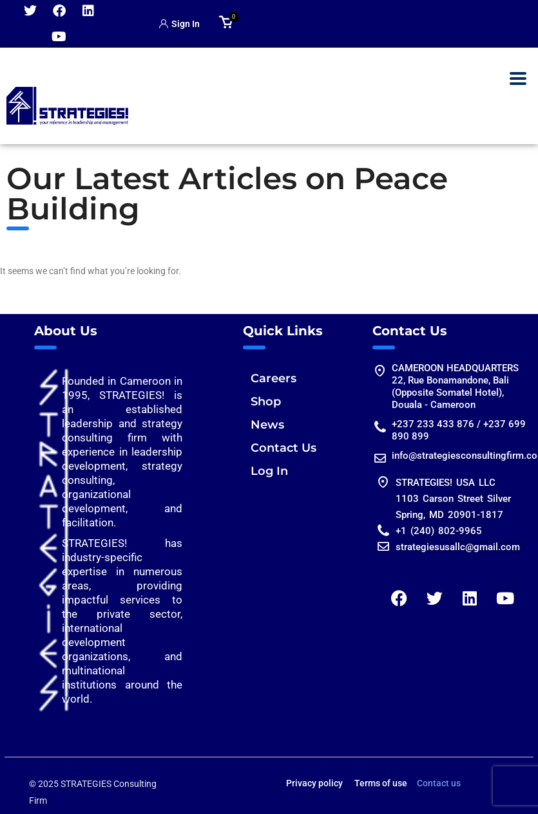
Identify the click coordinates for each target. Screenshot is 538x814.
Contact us (439, 783)
